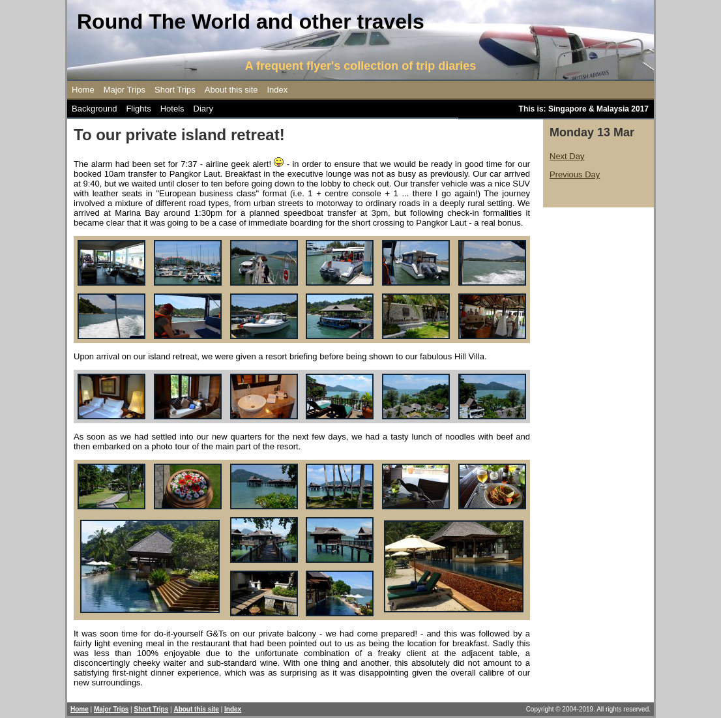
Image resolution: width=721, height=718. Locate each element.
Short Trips (175, 90)
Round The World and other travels (250, 21)
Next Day (567, 156)
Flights (138, 108)
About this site (231, 90)
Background (94, 108)
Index (277, 90)
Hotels (172, 108)
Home (83, 90)
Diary (203, 108)
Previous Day (575, 174)
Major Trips (124, 90)
